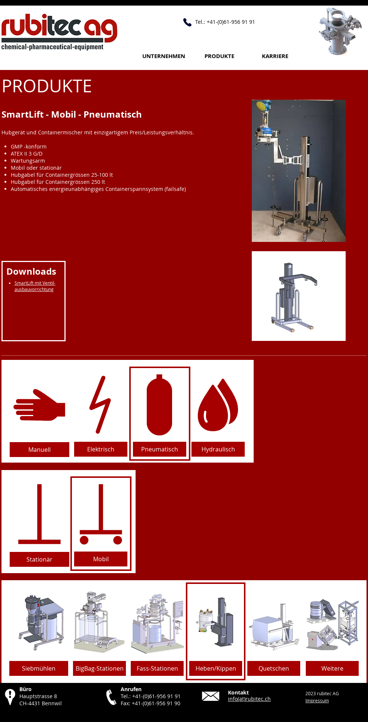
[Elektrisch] (100, 449)
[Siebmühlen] (38, 668)
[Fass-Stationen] (157, 668)
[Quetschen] (273, 668)
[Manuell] (39, 449)
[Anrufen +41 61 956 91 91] (187, 22)
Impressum (317, 700)
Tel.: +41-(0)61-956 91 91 (151, 696)
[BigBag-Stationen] (99, 668)
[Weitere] (332, 668)
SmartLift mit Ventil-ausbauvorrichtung (35, 286)
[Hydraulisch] (218, 449)
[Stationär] (39, 559)
